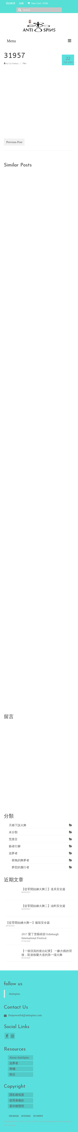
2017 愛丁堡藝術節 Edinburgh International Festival (40, 936)
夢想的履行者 (20, 867)
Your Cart (38, 3)
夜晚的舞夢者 (20, 860)
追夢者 (13, 853)
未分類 (13, 832)
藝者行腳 (14, 846)
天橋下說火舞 (17, 825)
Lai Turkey (13, 63)
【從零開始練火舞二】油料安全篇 (43, 905)
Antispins (14, 993)
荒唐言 (13, 839)
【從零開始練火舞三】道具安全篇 (43, 889)
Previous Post (14, 142)
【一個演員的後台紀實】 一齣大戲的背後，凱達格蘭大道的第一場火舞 (46, 952)
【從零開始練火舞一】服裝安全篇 (28, 922)
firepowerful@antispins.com (23, 1015)
